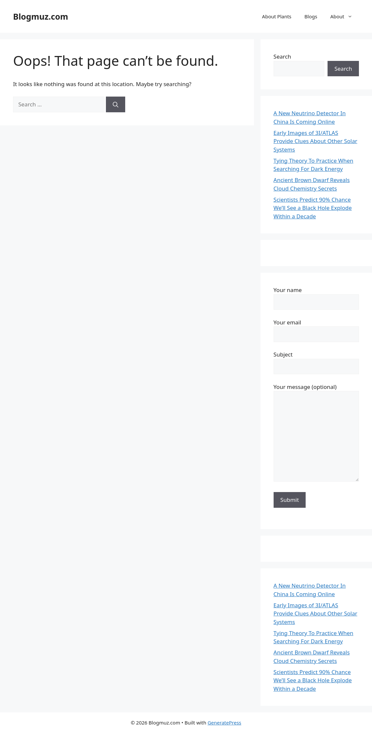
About (344, 16)
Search (282, 56)
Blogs (310, 16)
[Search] (115, 104)
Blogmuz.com (40, 16)
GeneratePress (224, 722)
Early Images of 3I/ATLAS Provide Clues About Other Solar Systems (315, 141)
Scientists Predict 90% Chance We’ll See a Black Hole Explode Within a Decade (313, 208)
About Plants (277, 16)
